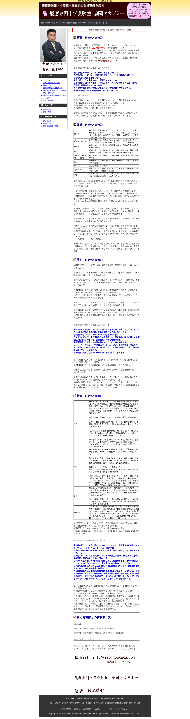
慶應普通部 (47, 109)
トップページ (48, 80)
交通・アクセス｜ (55, 703)
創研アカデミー (101, 709)
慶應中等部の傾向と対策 (133, 703)
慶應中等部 (47, 112)
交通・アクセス (49, 93)
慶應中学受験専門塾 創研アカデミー (81, 714)
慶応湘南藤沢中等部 (50, 126)
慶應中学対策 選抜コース (53, 88)
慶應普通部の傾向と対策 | (114, 703)
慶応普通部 (47, 121)
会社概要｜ (90, 703)
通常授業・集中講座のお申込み (54, 95)
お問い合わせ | (99, 703)
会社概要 (46, 98)
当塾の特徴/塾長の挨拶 (51, 83)
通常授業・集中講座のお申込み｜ (74, 703)
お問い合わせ (48, 101)
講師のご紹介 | (99, 698)
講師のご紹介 (48, 85)
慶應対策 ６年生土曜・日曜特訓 (54, 90)
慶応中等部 (47, 123)
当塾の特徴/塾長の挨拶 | (85, 698)
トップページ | (71, 698)
